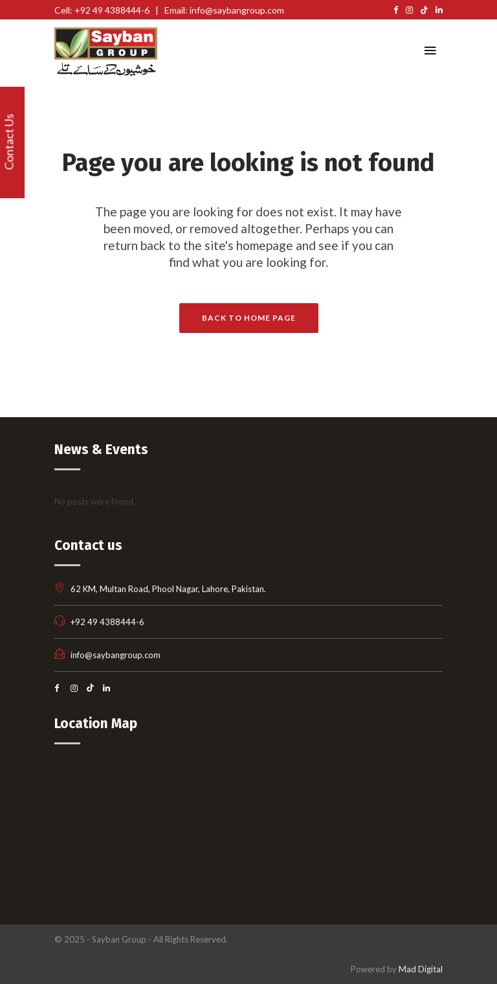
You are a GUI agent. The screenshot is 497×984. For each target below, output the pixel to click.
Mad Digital (421, 969)
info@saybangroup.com (115, 655)
